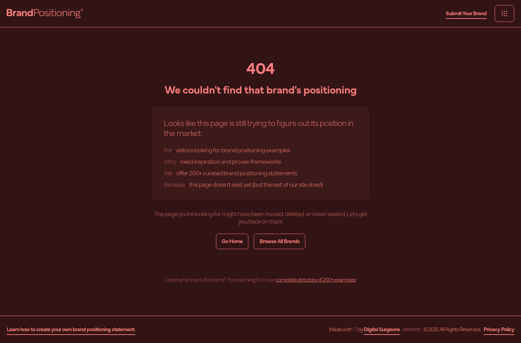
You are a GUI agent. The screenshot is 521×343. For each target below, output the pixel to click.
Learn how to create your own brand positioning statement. (71, 329)
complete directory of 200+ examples (315, 280)
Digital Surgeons (382, 329)
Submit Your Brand (466, 13)
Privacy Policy (499, 329)
